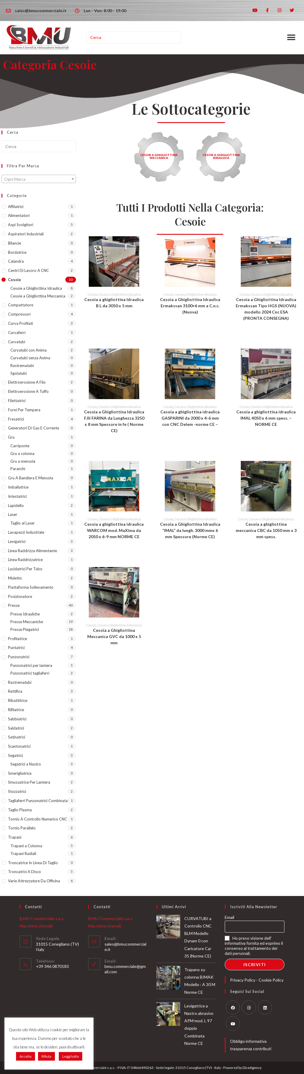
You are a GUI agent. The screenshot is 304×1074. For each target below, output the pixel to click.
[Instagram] (249, 1007)
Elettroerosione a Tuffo (28, 391)
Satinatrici (16, 737)
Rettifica (15, 691)
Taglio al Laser (22, 523)
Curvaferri (17, 332)
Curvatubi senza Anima (30, 357)
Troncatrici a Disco (24, 871)
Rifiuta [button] (46, 1056)
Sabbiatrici (17, 718)
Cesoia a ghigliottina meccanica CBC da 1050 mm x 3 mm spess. (266, 530)
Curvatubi (16, 341)
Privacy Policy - (244, 979)
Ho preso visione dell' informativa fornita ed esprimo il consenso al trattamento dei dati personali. (254, 946)
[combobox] (38, 179)
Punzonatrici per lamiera (31, 665)
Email (229, 917)
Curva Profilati (20, 323)
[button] (291, 37)
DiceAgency (252, 1067)
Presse (14, 605)
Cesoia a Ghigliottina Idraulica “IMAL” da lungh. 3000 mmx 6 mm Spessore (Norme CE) (190, 530)
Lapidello (16, 505)
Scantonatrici (19, 746)
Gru (11, 437)
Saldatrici (16, 728)
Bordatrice (17, 252)
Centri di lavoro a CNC (28, 270)
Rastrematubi (22, 365)
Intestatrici (17, 496)
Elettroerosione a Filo (27, 382)
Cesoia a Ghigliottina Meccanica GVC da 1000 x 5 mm (114, 636)
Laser (12, 514)
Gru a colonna (22, 453)
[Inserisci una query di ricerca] (133, 37)
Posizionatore (20, 596)
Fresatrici (16, 419)
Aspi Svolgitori (20, 224)
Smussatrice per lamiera (29, 782)
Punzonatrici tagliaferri (29, 673)
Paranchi (17, 468)
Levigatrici (17, 541)
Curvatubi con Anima (28, 350)
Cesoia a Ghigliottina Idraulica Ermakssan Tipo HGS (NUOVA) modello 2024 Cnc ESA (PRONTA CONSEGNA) (266, 309)
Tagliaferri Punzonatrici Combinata (38, 800)
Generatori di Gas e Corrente (33, 428)
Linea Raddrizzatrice (25, 559)
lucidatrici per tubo (25, 568)
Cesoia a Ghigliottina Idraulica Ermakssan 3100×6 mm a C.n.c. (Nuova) (190, 305)
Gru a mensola (22, 461)
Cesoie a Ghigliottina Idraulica (36, 288)
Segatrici (15, 755)
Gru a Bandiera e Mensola (30, 477)
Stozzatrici (17, 791)
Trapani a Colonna (26, 845)
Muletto (15, 578)
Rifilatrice (16, 709)
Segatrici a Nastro (25, 764)
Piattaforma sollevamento (30, 587)
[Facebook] (233, 1007)
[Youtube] (233, 1023)
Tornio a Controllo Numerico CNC (37, 819)
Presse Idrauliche (25, 614)
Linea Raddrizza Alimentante (32, 550)
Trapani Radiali (23, 853)
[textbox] (39, 179)
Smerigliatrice (19, 773)
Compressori (19, 314)
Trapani (14, 837)
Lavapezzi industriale (26, 532)
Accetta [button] (25, 1056)
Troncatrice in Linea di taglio (33, 862)
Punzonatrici (18, 656)
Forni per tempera (24, 409)
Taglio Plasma (20, 809)
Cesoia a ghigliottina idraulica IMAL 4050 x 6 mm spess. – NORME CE (266, 418)
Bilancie (14, 243)
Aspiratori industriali (26, 234)
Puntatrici (16, 647)
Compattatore (20, 305)
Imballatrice (18, 487)
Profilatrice (17, 638)
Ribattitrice (17, 700)
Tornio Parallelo (22, 828)
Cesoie (14, 279)
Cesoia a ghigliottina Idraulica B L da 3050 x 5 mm (114, 302)
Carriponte (19, 445)
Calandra (16, 261)
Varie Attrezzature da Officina (34, 880)
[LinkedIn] (265, 1007)
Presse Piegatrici (24, 629)
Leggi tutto (70, 1056)
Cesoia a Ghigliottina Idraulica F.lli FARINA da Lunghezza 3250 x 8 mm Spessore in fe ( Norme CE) (114, 421)
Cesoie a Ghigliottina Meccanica (37, 296)
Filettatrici (17, 400)
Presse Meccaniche (26, 621)
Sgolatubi (18, 373)
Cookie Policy (271, 979)
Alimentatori (19, 215)
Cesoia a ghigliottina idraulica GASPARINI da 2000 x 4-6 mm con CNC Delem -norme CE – (190, 418)
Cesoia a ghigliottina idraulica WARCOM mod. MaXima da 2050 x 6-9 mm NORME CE (114, 530)
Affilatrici (15, 206)
